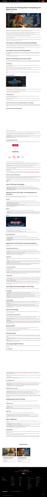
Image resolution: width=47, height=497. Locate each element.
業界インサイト (7, 11)
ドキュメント (29, 479)
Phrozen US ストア (38, 479)
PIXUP (24, 68)
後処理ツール (12, 485)
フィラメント (20, 480)
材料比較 (20, 482)
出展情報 (20, 485)
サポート (22, 1)
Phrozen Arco (8, 130)
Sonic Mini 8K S (21, 372)
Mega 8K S (23, 383)
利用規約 (37, 485)
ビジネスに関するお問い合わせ (5, 480)
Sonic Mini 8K (25, 372)
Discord (28, 488)
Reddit (28, 489)
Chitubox (14, 91)
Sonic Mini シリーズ (29, 485)
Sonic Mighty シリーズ (30, 486)
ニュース (12, 491)
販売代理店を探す (37, 482)
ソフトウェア (29, 480)
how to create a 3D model (12, 69)
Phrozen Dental (18, 491)
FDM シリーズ (12, 480)
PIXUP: (7, 414)
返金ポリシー (37, 486)
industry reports (13, 329)
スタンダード (20, 479)
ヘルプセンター (29, 482)
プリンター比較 (12, 482)
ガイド (4, 459)
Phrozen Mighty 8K (19, 383)
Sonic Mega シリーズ (13, 479)
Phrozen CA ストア (38, 480)
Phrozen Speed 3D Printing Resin (25, 322)
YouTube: (8, 415)
